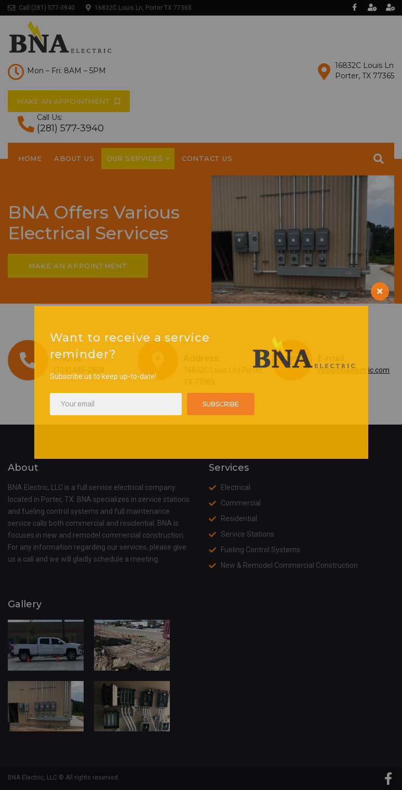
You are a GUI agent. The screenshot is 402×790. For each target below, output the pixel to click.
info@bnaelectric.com (353, 370)
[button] (69, 101)
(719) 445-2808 (78, 370)
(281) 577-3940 (53, 7)
